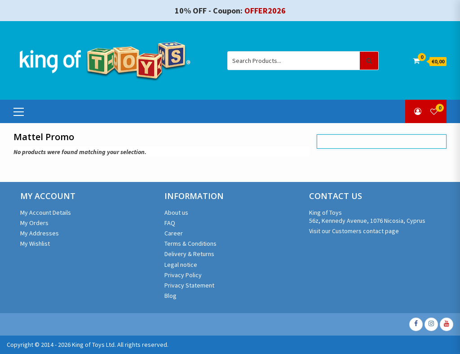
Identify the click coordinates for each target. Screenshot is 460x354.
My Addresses (39, 233)
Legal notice (180, 265)
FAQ (169, 223)
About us (176, 212)
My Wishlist (35, 243)
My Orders (34, 223)
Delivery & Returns (189, 254)
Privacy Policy (183, 275)
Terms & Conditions (190, 243)
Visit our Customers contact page (354, 231)
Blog (170, 296)
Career (173, 233)
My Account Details (45, 212)
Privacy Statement (189, 285)
